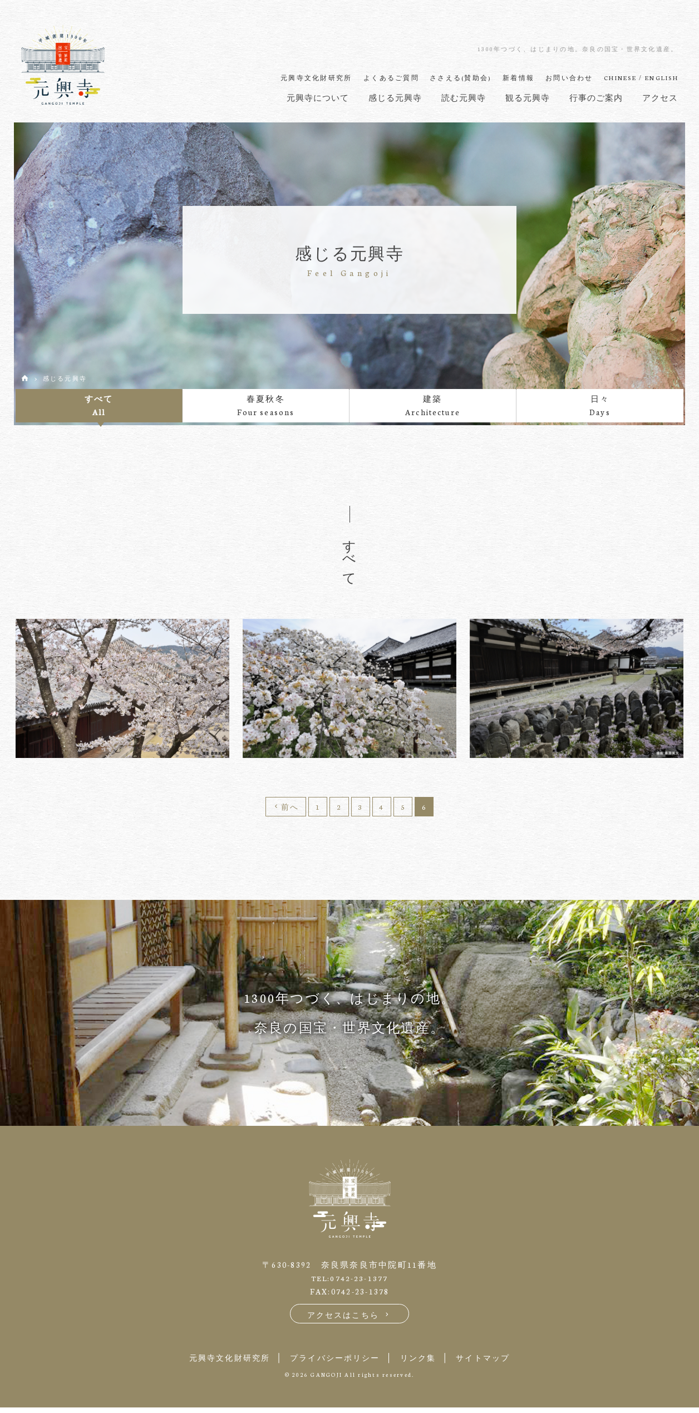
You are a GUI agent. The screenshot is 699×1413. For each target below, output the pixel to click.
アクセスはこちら (349, 1319)
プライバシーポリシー (333, 1362)
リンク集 (423, 1362)
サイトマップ (495, 1362)
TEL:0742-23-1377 (350, 1282)
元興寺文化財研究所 (218, 1362)
